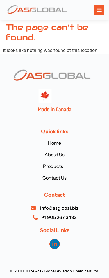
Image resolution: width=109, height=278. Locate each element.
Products (54, 166)
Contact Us (54, 178)
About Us (54, 154)
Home (54, 143)
